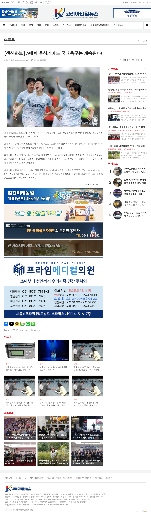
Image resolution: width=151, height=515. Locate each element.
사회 (39, 25)
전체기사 (13, 25)
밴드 (33, 324)
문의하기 (109, 478)
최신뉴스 (113, 69)
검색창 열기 (147, 25)
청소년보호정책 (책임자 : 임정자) (59, 478)
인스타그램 (31, 2)
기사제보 (126, 2)
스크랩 (137, 60)
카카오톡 (17, 324)
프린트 (133, 60)
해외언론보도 (80, 25)
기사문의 (134, 2)
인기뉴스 (113, 163)
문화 (47, 25)
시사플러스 (118, 25)
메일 (128, 60)
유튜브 (19, 2)
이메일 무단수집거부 (83, 478)
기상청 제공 (46, 3)
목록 (124, 60)
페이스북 (23, 2)
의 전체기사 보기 (92, 184)
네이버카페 (28, 324)
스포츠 (56, 25)
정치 (23, 25)
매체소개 (8, 478)
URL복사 (120, 60)
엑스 (27, 2)
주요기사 (8, 336)
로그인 (149, 2)
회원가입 (141, 2)
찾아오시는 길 (21, 478)
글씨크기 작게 (146, 60)
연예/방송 (67, 25)
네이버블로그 (36, 2)
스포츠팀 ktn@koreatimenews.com (16, 60)
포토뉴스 (8, 413)
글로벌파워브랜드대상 (100, 25)
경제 (31, 25)
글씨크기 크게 (141, 60)
